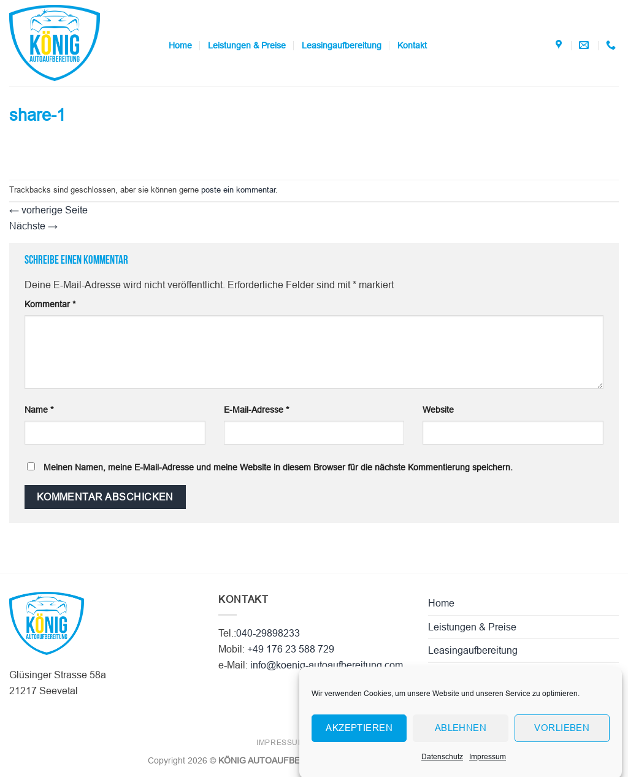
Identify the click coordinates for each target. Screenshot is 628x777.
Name (39, 410)
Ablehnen (461, 734)
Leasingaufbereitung (341, 45)
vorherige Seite (48, 210)
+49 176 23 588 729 (290, 649)
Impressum (487, 763)
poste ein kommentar (238, 189)
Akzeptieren (359, 734)
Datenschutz (442, 763)
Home (180, 45)
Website (438, 410)
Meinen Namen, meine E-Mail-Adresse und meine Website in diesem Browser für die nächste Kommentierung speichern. (278, 467)
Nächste (33, 226)
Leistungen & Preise (247, 45)
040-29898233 (268, 633)
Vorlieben (561, 734)
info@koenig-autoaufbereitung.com (326, 665)
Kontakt (412, 45)
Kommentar (50, 304)
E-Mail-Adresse (256, 410)
